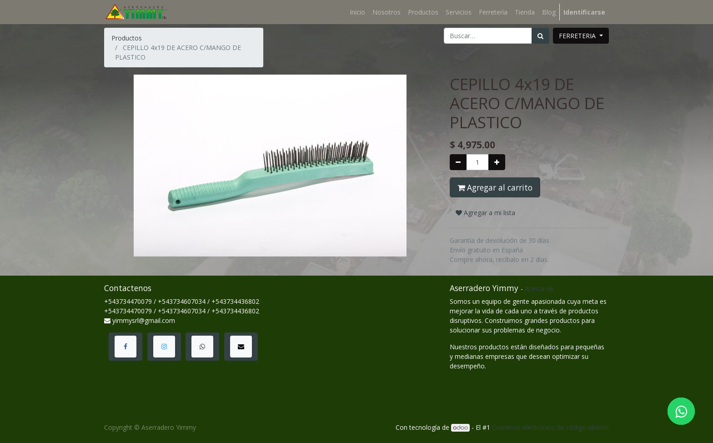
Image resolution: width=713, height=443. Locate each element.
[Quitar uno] (458, 162)
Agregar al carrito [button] (494, 187)
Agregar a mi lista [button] (485, 212)
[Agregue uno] (496, 162)
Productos (126, 38)
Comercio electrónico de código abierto (550, 427)
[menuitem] (357, 12)
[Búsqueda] (540, 36)
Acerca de (539, 288)
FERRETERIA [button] (578, 35)
